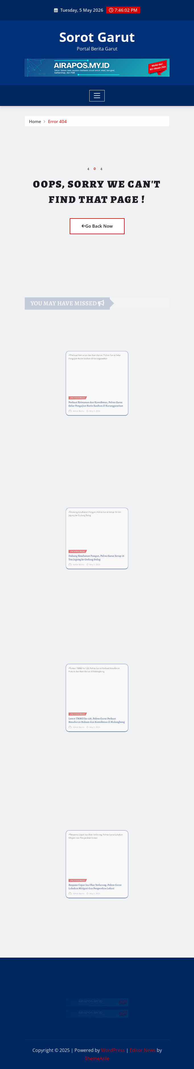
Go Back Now (97, 226)
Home (35, 122)
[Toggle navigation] (97, 95)
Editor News (143, 1050)
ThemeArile (97, 1058)
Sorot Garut (97, 37)
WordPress (113, 1050)
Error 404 (57, 122)
